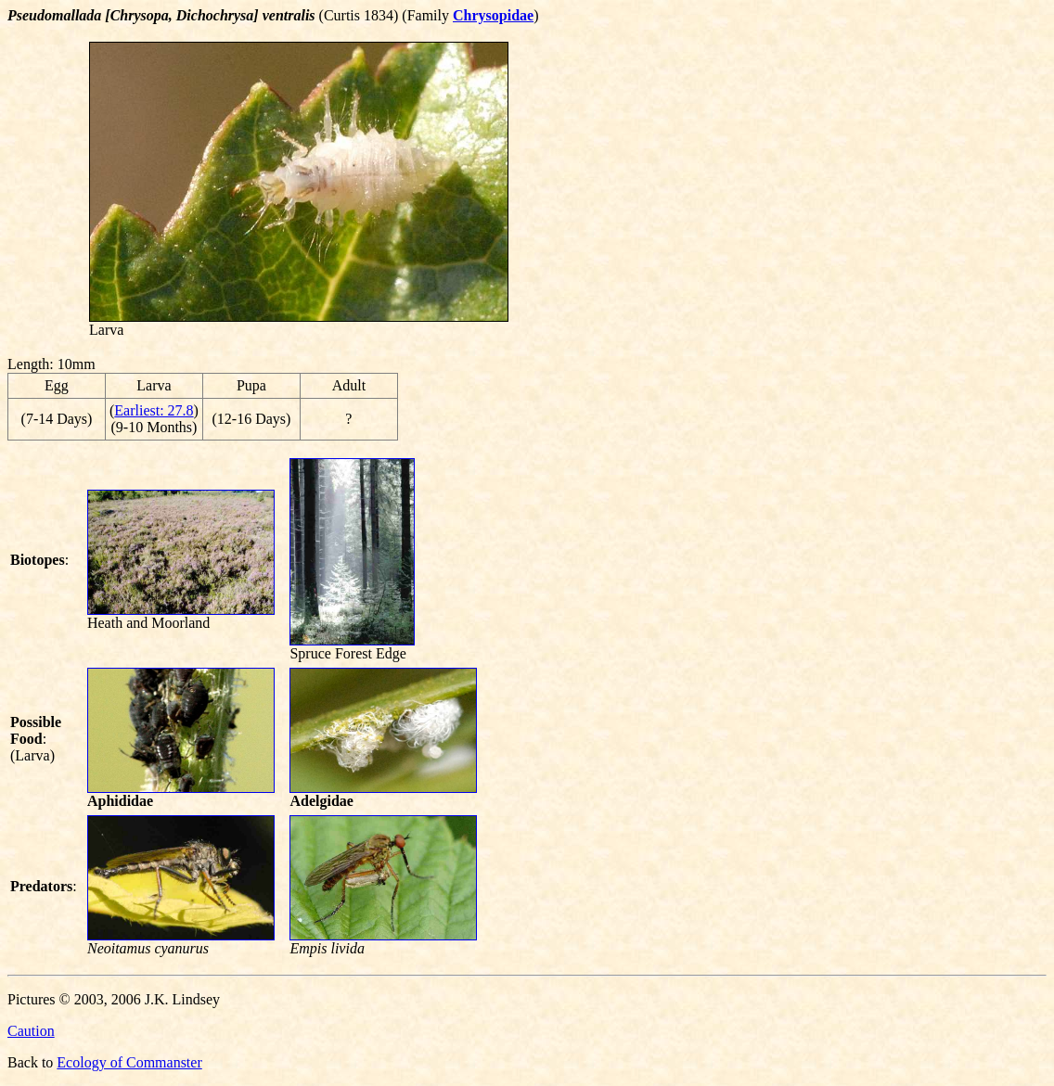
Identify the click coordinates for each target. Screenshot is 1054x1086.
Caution (31, 1031)
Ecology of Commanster (129, 1062)
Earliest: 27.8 (153, 410)
